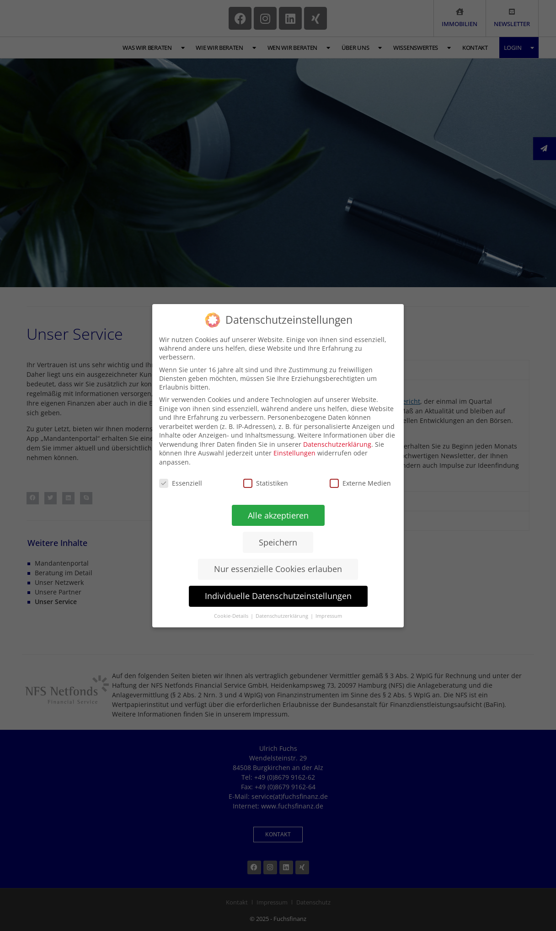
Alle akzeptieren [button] (277, 514)
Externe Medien (360, 483)
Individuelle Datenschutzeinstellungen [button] (277, 596)
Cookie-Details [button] (231, 616)
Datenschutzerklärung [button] (282, 616)
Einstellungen (294, 453)
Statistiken (265, 482)
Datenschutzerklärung (337, 443)
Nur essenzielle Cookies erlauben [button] (278, 568)
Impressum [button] (328, 616)
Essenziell (180, 482)
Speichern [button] (278, 541)
